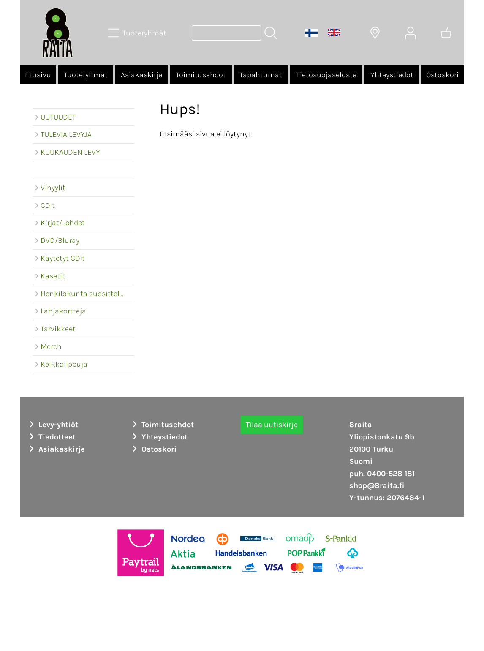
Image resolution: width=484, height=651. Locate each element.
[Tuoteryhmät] (138, 33)
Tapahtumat (260, 74)
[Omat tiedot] (410, 33)
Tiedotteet (51, 436)
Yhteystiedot (391, 74)
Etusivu (38, 74)
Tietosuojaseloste (326, 74)
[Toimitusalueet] (375, 33)
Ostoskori (442, 74)
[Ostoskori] (446, 33)
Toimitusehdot (201, 74)
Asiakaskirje (141, 74)
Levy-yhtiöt (52, 424)
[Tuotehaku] (226, 33)
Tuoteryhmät (86, 74)
